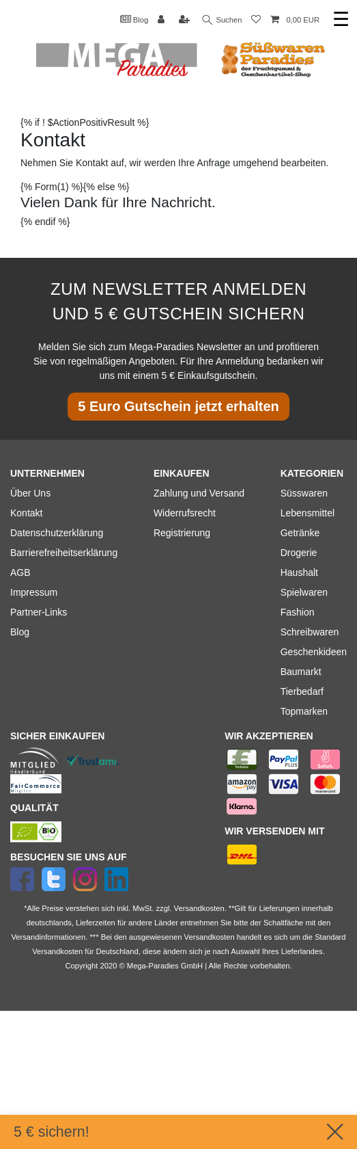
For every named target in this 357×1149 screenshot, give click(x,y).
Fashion (298, 612)
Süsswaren (304, 493)
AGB (20, 572)
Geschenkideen (314, 651)
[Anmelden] (162, 20)
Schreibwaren (310, 631)
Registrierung (182, 532)
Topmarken (304, 711)
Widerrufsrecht (185, 512)
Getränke (300, 532)
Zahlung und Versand (199, 493)
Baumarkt (301, 671)
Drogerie (299, 552)
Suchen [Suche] (222, 20)
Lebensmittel (307, 512)
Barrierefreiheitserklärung (63, 552)
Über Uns (30, 493)
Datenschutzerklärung (56, 532)
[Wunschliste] (256, 20)
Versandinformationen (48, 937)
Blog (134, 19)
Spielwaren (304, 592)
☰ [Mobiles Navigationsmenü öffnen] (340, 19)
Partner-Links (38, 612)
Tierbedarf (302, 691)
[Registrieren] (185, 20)
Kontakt (26, 512)
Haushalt (299, 572)
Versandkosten (57, 951)
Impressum (33, 592)
